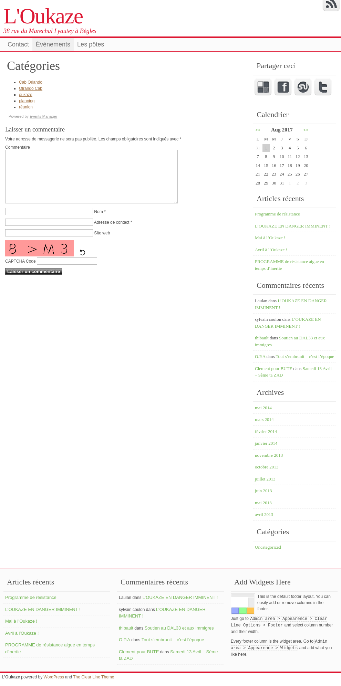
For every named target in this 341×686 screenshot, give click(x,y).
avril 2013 (264, 514)
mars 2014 (264, 419)
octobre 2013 (266, 466)
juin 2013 (263, 490)
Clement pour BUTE (273, 368)
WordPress (54, 677)
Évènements (53, 44)
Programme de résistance (277, 214)
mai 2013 (263, 502)
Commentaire (17, 147)
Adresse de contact (112, 232)
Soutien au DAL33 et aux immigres (179, 628)
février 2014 (266, 431)
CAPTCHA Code (20, 271)
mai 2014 (263, 407)
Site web (102, 243)
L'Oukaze (43, 16)
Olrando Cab (30, 88)
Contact (18, 44)
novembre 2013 (269, 455)
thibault (262, 337)
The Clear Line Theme (93, 677)
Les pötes (90, 44)
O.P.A (260, 356)
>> (306, 130)
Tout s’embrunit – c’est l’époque (305, 356)
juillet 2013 (265, 479)
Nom (98, 222)
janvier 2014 (266, 443)
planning (26, 100)
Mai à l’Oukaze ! (270, 237)
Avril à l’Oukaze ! (271, 249)
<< (257, 130)
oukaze (25, 94)
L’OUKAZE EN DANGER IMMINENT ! (293, 226)
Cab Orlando (30, 82)
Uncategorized (268, 547)
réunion (26, 107)
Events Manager (43, 116)
